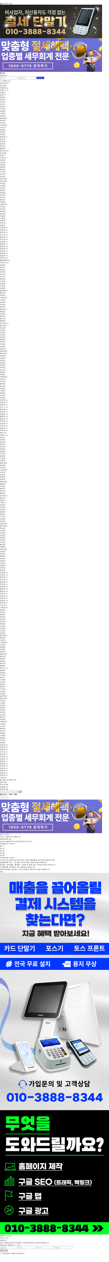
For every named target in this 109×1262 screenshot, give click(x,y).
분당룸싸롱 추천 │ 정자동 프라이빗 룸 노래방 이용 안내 (21, 862)
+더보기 (7, 834)
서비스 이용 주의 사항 (8, 836)
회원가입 (3, 75)
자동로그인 (6, 81)
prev (2, 797)
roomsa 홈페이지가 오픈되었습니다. (13, 841)
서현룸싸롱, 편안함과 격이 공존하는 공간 (15, 867)
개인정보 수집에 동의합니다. (13, 1253)
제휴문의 (3, 839)
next (6, 797)
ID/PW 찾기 (4, 83)
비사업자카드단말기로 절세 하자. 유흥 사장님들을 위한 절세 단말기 (25, 860)
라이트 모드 (8, 3)
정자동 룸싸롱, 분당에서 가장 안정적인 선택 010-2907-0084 (23, 869)
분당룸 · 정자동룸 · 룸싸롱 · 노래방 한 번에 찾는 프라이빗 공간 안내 (25, 864)
